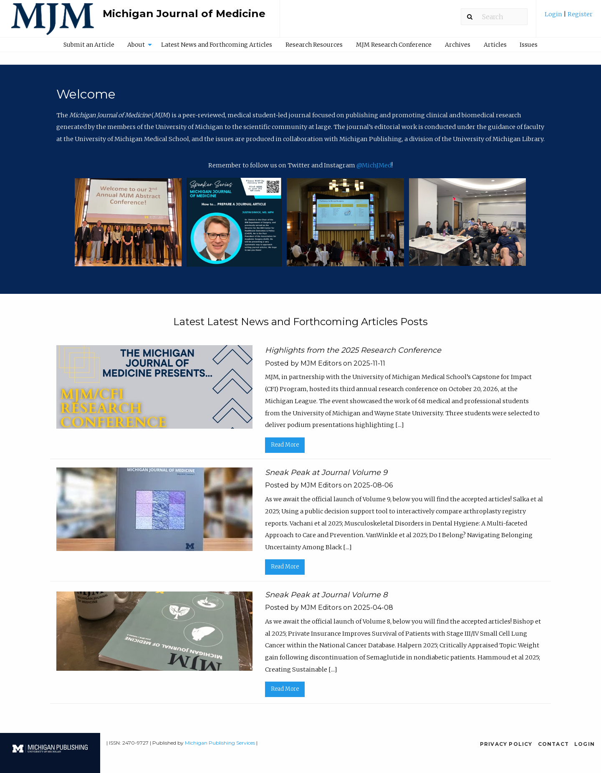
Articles (495, 44)
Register (579, 14)
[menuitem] (569, 17)
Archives (457, 44)
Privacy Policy (506, 744)
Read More (285, 444)
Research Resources (314, 44)
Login (554, 14)
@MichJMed (373, 165)
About (136, 44)
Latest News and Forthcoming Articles (216, 44)
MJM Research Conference (394, 44)
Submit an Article (88, 44)
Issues (529, 44)
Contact (553, 744)
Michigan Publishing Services (220, 743)
